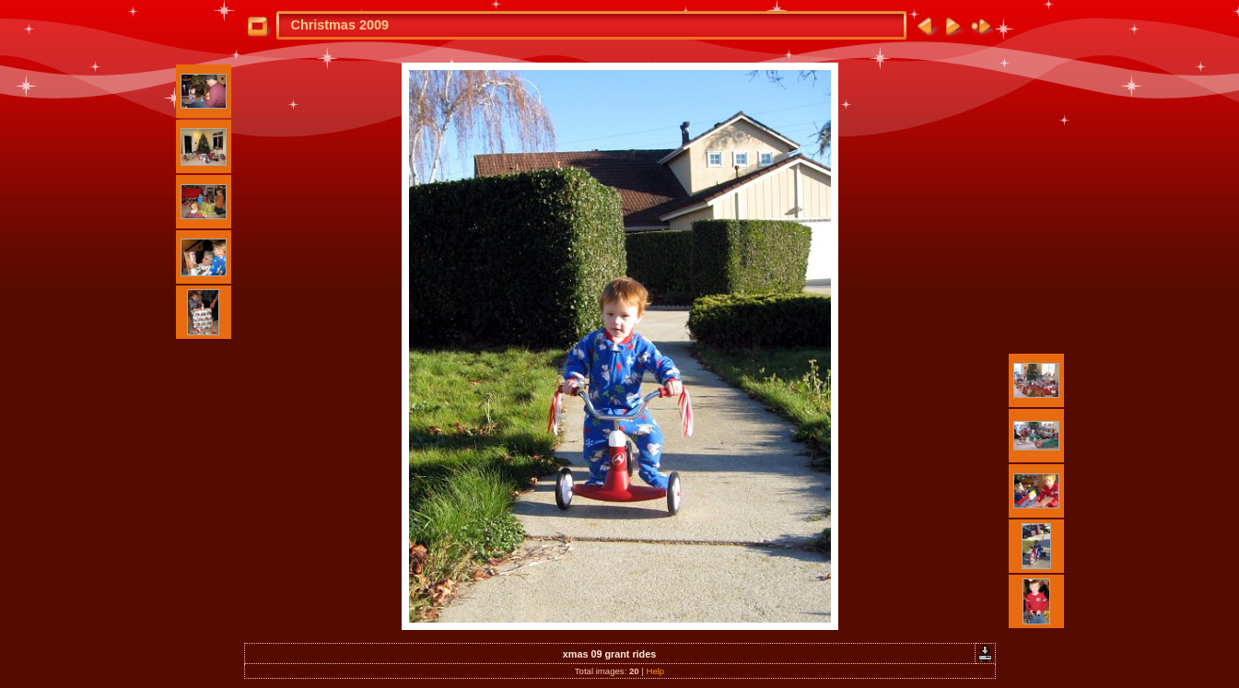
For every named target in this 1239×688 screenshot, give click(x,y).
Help (655, 671)
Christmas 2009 (340, 24)
